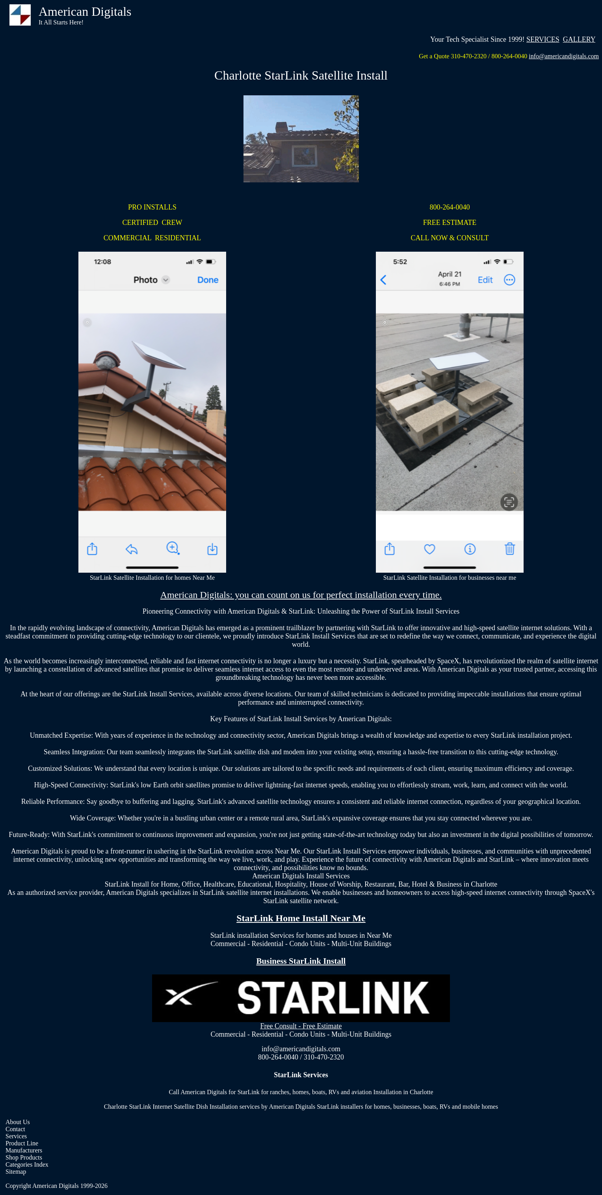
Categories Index (27, 1164)
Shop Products (24, 1157)
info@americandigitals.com (564, 56)
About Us (18, 1122)
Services (16, 1136)
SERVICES (542, 39)
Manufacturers (24, 1150)
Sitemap (16, 1171)
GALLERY (579, 39)
